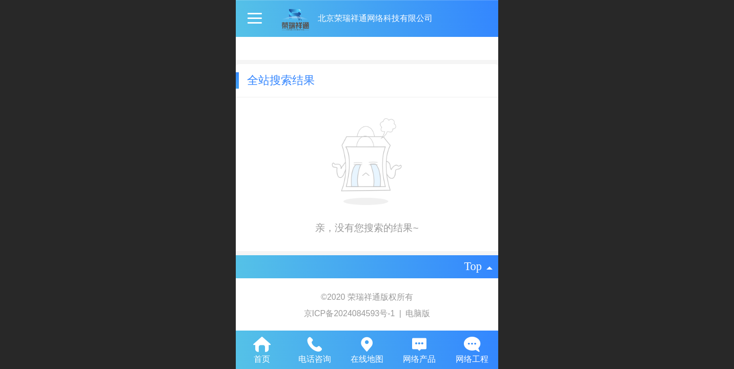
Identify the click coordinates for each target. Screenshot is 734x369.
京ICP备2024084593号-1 (350, 313)
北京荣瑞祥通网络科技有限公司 (375, 18)
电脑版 (417, 313)
